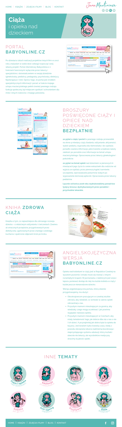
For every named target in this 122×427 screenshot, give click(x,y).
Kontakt (59, 7)
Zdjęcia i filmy (34, 7)
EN (107, 10)
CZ (103, 10)
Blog (48, 7)
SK (114, 10)
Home (9, 7)
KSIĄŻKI (19, 7)
